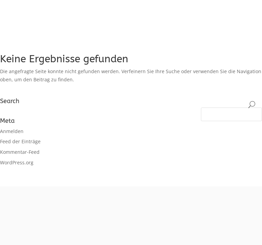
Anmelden (12, 131)
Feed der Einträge (20, 141)
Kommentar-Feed (20, 152)
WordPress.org (16, 162)
